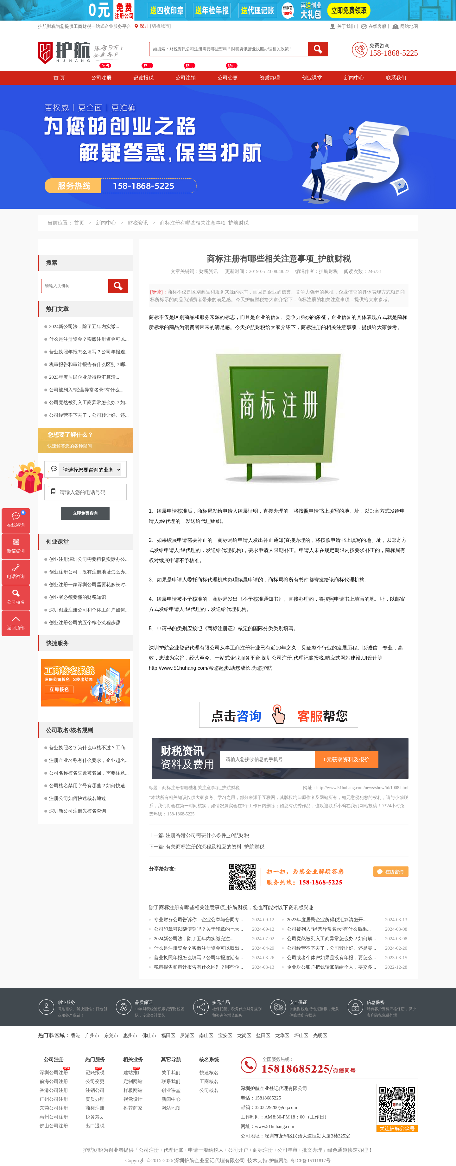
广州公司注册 (54, 1099)
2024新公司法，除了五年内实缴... (84, 326)
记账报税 (143, 77)
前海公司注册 (54, 1081)
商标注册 (95, 1108)
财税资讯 (138, 222)
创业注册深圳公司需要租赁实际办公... (89, 559)
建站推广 (133, 1071)
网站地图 (409, 26)
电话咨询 (16, 576)
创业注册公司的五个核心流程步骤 (84, 622)
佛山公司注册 (54, 1125)
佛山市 (149, 1035)
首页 (79, 222)
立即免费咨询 (85, 513)
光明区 (320, 1035)
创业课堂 (312, 77)
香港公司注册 (54, 1090)
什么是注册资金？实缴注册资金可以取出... (198, 948)
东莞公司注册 (54, 1108)
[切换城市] (160, 26)
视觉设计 (133, 1099)
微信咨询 (16, 550)
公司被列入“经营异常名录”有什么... (86, 389)
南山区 (206, 1035)
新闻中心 (354, 77)
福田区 (168, 1035)
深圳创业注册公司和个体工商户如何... (89, 609)
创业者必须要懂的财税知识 (77, 597)
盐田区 (263, 1035)
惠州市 (130, 1035)
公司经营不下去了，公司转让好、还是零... (331, 948)
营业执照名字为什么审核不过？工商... (89, 747)
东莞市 (111, 1035)
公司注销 (185, 77)
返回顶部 (16, 627)
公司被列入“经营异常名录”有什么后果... (329, 929)
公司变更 (228, 77)
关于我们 (346, 26)
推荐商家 (133, 1108)
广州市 (92, 1035)
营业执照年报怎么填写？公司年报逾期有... (198, 957)
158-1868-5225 (393, 53)
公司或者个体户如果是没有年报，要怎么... (331, 957)
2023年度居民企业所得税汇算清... (84, 377)
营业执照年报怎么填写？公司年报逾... (89, 351)
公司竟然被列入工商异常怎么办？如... (89, 402)
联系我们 (396, 77)
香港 (75, 1035)
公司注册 (101, 77)
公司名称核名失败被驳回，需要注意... (89, 773)
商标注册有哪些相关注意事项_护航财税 (204, 222)
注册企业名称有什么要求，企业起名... (89, 760)
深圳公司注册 (54, 1071)
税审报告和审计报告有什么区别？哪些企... (198, 967)
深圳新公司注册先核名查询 (77, 811)
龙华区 (282, 1035)
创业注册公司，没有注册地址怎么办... (89, 571)
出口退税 (95, 1125)
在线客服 (377, 26)
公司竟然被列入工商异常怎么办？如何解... (331, 938)
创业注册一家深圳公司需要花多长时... (89, 584)
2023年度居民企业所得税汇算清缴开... (326, 919)
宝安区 (225, 1035)
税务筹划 (95, 1116)
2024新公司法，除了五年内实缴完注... (193, 938)
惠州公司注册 (54, 1116)
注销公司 (95, 1090)
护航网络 (278, 1160)
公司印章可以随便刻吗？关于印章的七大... (198, 929)
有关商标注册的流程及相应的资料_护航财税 (215, 846)
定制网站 (133, 1081)
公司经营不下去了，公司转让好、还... (89, 415)
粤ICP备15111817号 (310, 1160)
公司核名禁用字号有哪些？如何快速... (89, 785)
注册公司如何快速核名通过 (77, 798)
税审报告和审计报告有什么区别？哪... (89, 364)
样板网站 (133, 1090)
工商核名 (209, 1081)
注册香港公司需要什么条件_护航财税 (207, 835)
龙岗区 (244, 1035)
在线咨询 (16, 525)
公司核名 (209, 1090)
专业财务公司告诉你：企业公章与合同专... (198, 919)
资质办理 (270, 77)
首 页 (59, 77)
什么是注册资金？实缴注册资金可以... (89, 339)
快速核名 (209, 1072)
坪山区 (301, 1035)
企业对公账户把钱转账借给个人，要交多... (331, 967)
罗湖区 (187, 1035)
